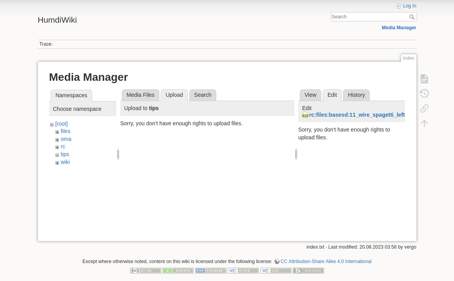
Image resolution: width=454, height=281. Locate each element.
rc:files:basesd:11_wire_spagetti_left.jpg (362, 115)
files (65, 131)
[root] (61, 124)
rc (63, 146)
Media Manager (399, 27)
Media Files (140, 95)
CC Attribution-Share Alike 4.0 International (326, 255)
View (310, 95)
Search (413, 17)
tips (65, 154)
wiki (65, 162)
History (356, 95)
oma (66, 139)
